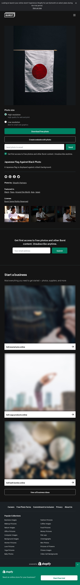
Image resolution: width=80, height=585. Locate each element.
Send (70, 146)
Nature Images (9, 527)
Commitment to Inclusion (43, 506)
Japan (37, 191)
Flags (12, 191)
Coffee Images (45, 523)
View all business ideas (40, 492)
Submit (60, 250)
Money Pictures (46, 531)
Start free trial (59, 577)
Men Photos (44, 542)
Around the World (22, 191)
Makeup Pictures (10, 523)
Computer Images (10, 535)
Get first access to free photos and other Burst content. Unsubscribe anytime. (38, 154)
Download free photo (40, 131)
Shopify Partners (20, 182)
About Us (68, 506)
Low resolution (14, 122)
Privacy (59, 506)
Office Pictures (9, 531)
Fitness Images (45, 550)
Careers (11, 506)
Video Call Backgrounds (49, 553)
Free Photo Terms (24, 506)
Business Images (10, 520)
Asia (32, 191)
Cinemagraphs (45, 538)
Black (6, 191)
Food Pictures (45, 527)
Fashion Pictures (46, 520)
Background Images (11, 538)
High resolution (14, 114)
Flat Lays (43, 535)
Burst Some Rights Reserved (16, 201)
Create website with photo (40, 139)
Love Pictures (9, 546)
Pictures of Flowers (47, 546)
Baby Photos (8, 553)
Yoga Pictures (9, 550)
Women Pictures (10, 542)
